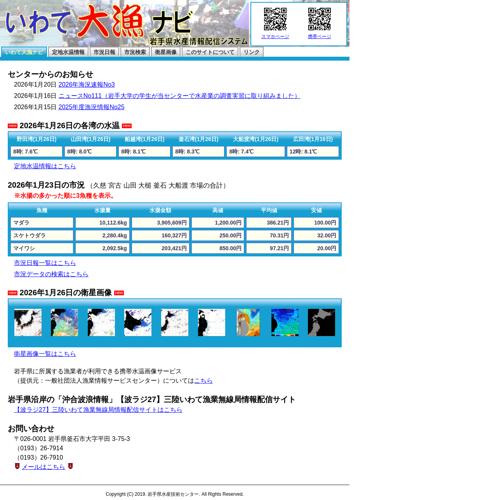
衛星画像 (166, 52)
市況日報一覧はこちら (45, 263)
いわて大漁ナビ (24, 52)
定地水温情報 (68, 52)
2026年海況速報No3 (87, 84)
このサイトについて (210, 52)
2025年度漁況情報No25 (92, 107)
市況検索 (135, 52)
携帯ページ (319, 34)
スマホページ (275, 34)
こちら (203, 380)
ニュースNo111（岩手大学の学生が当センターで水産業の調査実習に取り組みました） (180, 95)
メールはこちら (43, 466)
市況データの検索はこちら (51, 274)
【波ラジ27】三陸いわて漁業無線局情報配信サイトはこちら (98, 409)
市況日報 (104, 52)
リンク (251, 52)
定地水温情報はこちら (45, 166)
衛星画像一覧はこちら (45, 353)
